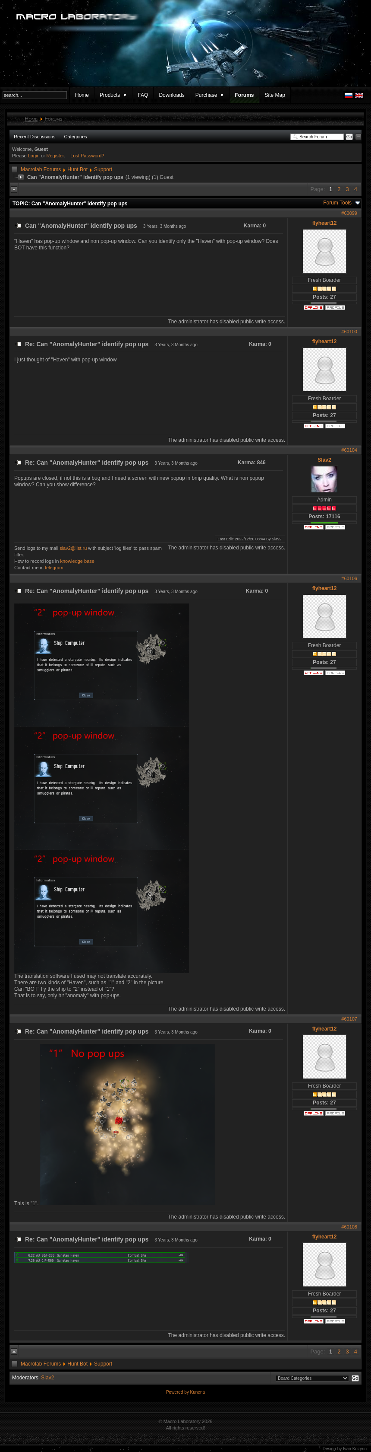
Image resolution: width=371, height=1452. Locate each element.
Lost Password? (87, 155)
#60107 (349, 1018)
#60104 (349, 450)
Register (55, 155)
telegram (54, 567)
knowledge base (77, 561)
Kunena (197, 1392)
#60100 (349, 331)
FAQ (143, 95)
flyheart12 (324, 223)
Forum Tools (337, 203)
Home (82, 95)
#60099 (349, 213)
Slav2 (324, 460)
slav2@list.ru (73, 548)
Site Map (274, 95)
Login (34, 155)
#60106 (349, 578)
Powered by (178, 1392)
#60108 (349, 1226)
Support (103, 169)
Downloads (171, 95)
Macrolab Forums (41, 169)
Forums (244, 95)
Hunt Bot (77, 169)
